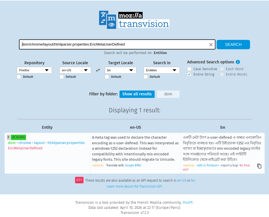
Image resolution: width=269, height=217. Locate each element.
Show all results (137, 94)
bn (193, 180)
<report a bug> (229, 165)
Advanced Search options (210, 62)
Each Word (235, 69)
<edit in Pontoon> (207, 165)
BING (138, 165)
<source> (98, 165)
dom (168, 94)
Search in (161, 63)
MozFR (188, 202)
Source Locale (75, 63)
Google (129, 165)
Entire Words (236, 74)
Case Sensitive (205, 69)
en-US (181, 180)
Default (28, 77)
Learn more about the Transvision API (134, 186)
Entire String (203, 74)
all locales (18, 137)
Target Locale (120, 63)
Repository (34, 63)
